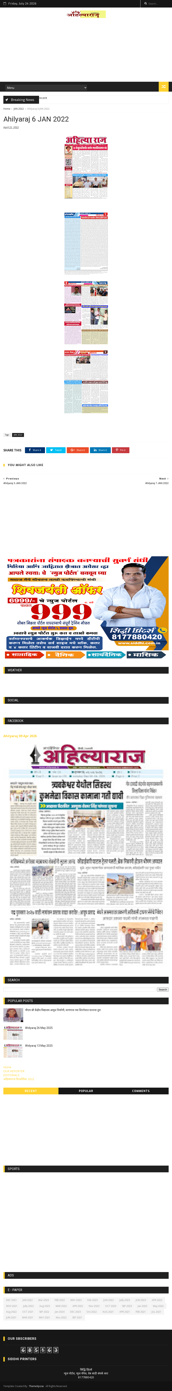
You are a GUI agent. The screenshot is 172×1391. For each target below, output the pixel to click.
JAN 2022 (19, 108)
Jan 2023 (142, 1306)
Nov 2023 (94, 1306)
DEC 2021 (11, 1300)
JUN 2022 (108, 1300)
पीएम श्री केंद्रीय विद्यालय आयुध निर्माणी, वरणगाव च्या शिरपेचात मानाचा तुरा (63, 1010)
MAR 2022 (61, 1306)
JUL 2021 (156, 1311)
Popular (86, 1091)
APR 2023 (157, 1300)
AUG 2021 (108, 1311)
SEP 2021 (77, 1317)
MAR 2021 (27, 1317)
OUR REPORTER (13, 1071)
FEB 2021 (141, 1311)
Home (6, 108)
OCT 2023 (110, 1306)
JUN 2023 (141, 1300)
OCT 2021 (27, 1311)
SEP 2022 (44, 1311)
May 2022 (158, 1306)
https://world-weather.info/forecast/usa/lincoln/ (86, 683)
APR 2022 (78, 1306)
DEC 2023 (75, 1311)
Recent (31, 1091)
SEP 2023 (127, 1306)
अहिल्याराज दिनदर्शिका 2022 (18, 1079)
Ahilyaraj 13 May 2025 (39, 1045)
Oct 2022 (92, 1311)
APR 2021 (124, 1311)
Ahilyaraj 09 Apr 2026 (20, 736)
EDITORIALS (11, 1075)
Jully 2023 (124, 1300)
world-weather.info (86, 679)
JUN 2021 (11, 1317)
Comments (141, 1091)
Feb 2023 (92, 1300)
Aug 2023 (44, 1306)
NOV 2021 (11, 1306)
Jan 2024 (59, 1311)
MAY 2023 (76, 1300)
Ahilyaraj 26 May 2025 (39, 1027)
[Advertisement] (86, 51)
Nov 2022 (61, 1317)
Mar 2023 (43, 1300)
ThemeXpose (36, 1386)
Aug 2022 (11, 1311)
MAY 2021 (44, 1317)
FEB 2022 (60, 1300)
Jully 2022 (28, 1306)
